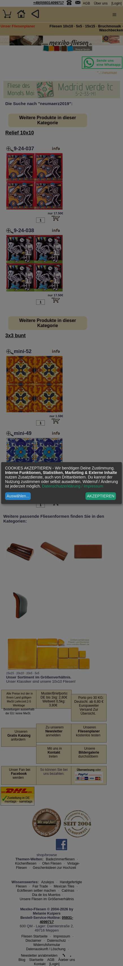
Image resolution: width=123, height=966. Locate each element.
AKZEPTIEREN (100, 496)
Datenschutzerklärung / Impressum (72, 486)
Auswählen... (18, 496)
